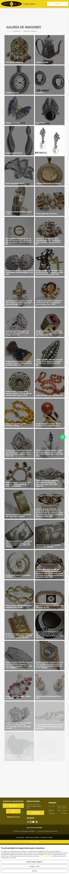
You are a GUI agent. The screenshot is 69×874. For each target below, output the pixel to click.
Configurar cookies (34, 866)
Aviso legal (20, 837)
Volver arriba (34, 842)
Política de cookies (47, 837)
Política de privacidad (32, 837)
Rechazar (34, 871)
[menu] (65, 4)
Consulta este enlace (45, 856)
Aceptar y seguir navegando (34, 862)
